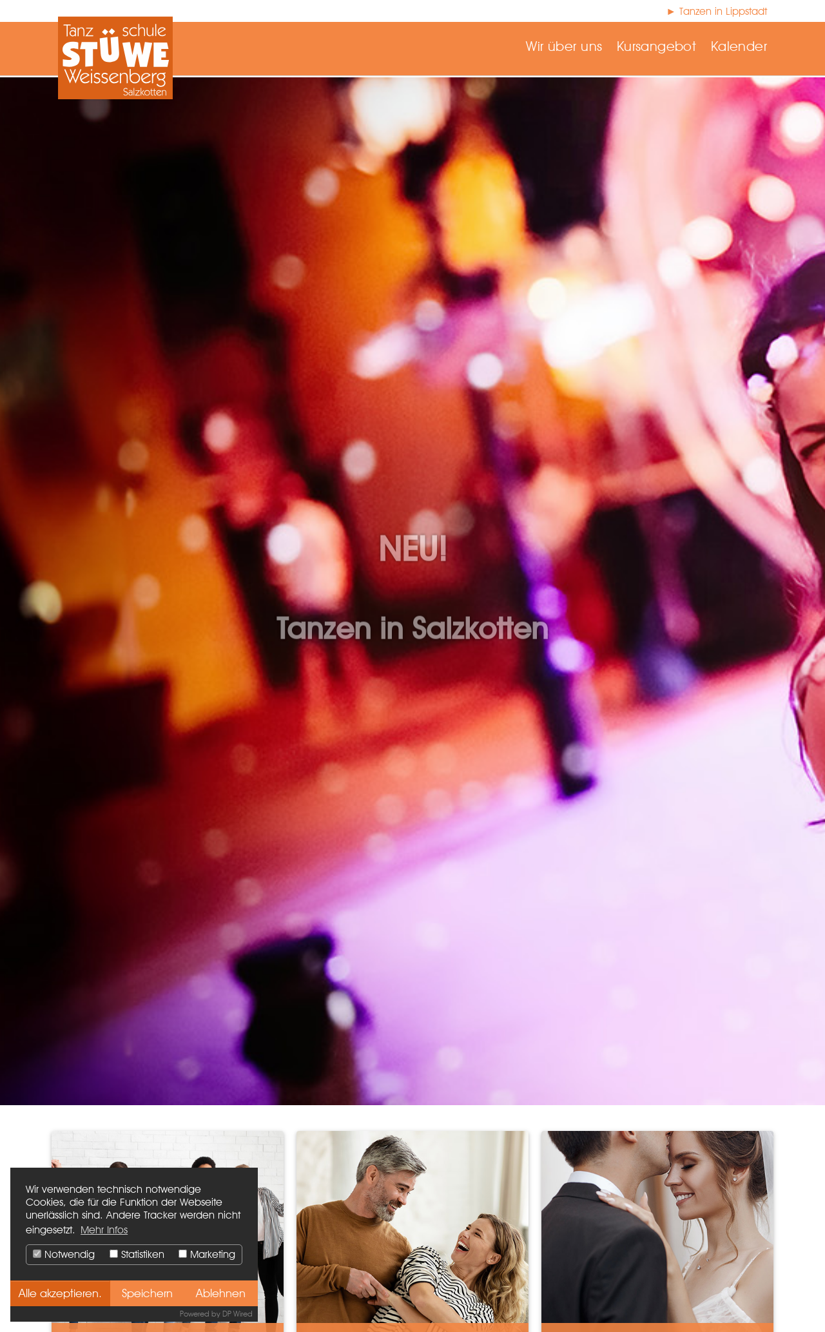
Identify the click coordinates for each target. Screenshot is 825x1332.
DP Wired (237, 1313)
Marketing (207, 1254)
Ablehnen (221, 1293)
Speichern (147, 1293)
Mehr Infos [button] (104, 1230)
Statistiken (137, 1254)
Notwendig (64, 1254)
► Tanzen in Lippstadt (716, 11)
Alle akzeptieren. (60, 1293)
